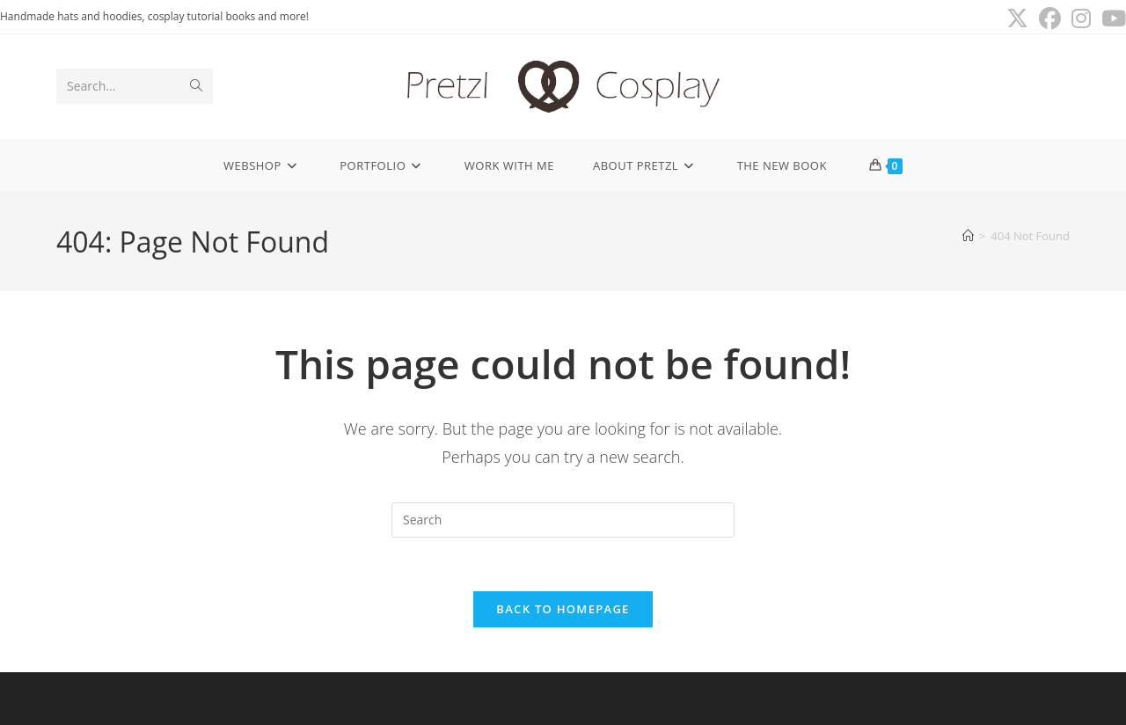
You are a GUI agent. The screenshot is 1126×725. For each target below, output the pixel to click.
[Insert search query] (563, 520)
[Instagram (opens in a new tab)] (1081, 19)
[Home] (968, 236)
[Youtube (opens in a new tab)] (1111, 19)
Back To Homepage (562, 609)
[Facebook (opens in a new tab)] (1050, 19)
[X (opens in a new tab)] (1017, 19)
